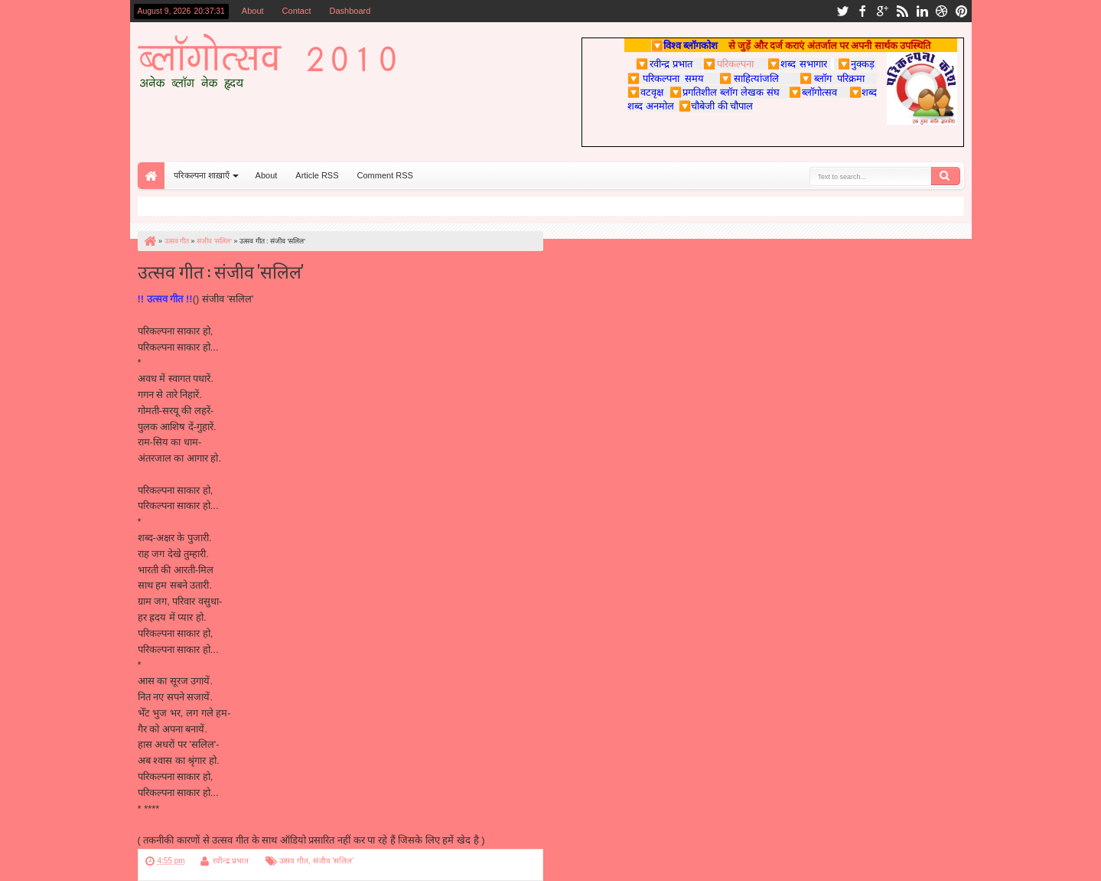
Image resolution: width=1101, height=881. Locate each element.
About (253, 10)
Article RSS (316, 175)
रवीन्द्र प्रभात (231, 861)
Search (945, 176)
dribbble (942, 11)
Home (151, 175)
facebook (862, 11)
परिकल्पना (728, 63)
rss (902, 11)
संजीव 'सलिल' (333, 861)
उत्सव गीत (293, 861)
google (882, 11)
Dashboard (350, 10)
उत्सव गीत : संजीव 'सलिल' (221, 270)
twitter (842, 11)
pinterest (962, 11)
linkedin (922, 11)
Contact (296, 10)
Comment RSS (385, 175)
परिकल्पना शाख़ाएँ (202, 175)
